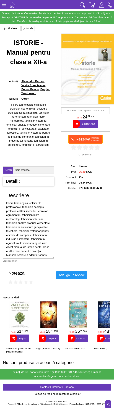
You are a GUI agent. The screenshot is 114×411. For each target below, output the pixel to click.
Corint (25, 98)
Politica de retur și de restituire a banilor (56, 393)
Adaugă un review (71, 275)
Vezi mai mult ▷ (10, 261)
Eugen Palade (30, 89)
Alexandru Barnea (32, 81)
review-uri (86, 154)
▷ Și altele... (11, 28)
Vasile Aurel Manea (33, 85)
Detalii (8, 169)
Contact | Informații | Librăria (57, 386)
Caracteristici (22, 169)
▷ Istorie (28, 28)
